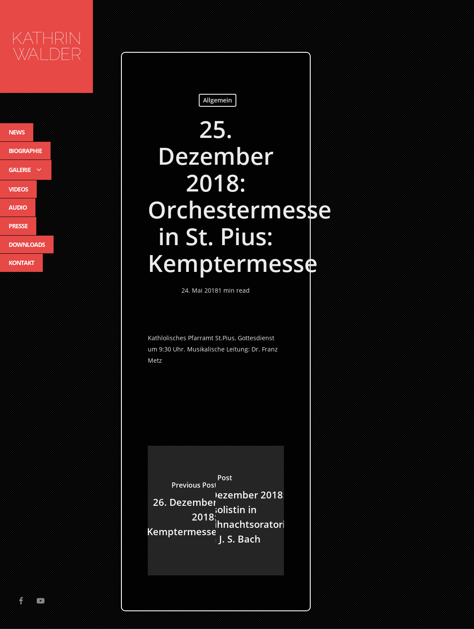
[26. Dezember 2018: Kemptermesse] (182, 510)
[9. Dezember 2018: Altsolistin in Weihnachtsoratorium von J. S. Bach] (249, 510)
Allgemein (217, 100)
